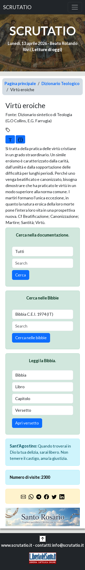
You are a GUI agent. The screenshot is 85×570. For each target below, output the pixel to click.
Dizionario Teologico (60, 83)
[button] (42, 538)
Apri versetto (27, 422)
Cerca (20, 274)
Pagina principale (20, 83)
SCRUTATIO (17, 7)
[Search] (42, 263)
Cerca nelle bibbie (31, 337)
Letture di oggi (46, 49)
